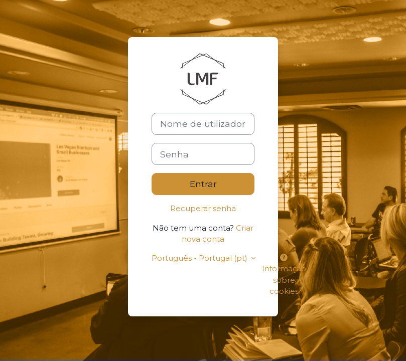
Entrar (203, 183)
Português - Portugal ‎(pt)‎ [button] (200, 258)
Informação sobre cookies (284, 275)
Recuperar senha (203, 208)
